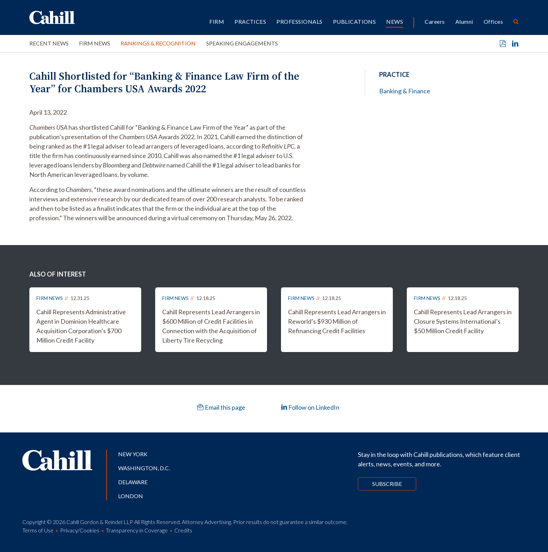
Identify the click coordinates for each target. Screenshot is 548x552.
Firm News (94, 43)
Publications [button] (354, 21)
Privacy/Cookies (79, 530)
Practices (250, 21)
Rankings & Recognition (158, 43)
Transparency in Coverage (137, 530)
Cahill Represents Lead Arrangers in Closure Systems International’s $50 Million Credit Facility (463, 321)
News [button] (394, 21)
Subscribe (387, 483)
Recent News (48, 43)
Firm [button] (216, 21)
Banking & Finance (404, 91)
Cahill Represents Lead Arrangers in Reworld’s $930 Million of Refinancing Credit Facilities (337, 321)
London (130, 496)
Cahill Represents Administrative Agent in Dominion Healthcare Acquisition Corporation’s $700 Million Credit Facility (81, 326)
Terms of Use (37, 530)
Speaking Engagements (242, 43)
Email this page (221, 407)
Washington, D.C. (144, 468)
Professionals (299, 21)
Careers (435, 21)
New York (132, 454)
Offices (493, 21)
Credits (183, 530)
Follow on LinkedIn (310, 407)
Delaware (132, 482)
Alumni (464, 21)
